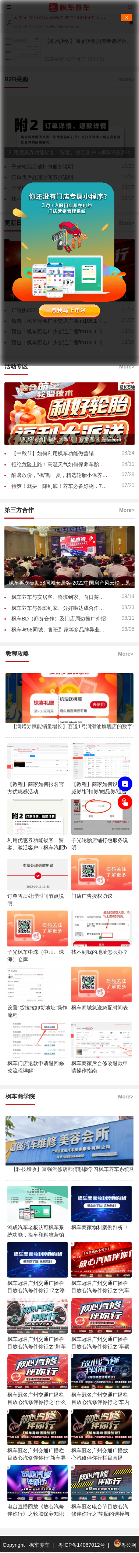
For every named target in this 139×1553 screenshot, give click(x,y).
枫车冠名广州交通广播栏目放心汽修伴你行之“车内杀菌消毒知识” (100, 1402)
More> (127, 367)
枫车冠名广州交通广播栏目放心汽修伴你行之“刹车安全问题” (36, 1346)
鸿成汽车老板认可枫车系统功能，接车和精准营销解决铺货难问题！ (35, 1234)
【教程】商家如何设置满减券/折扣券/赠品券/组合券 (99, 791)
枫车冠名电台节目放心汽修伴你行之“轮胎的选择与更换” (100, 1514)
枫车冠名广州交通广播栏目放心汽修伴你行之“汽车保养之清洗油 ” (100, 1290)
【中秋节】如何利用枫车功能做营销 (52, 453)
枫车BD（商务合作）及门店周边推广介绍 (58, 619)
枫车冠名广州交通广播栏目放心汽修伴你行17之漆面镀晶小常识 (36, 1290)
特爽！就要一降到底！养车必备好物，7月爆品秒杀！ (72, 486)
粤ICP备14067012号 (81, 1545)
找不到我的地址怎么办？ (99, 952)
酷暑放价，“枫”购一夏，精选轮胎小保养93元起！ (67, 475)
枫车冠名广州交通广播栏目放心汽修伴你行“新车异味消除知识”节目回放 (36, 1458)
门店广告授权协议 (92, 896)
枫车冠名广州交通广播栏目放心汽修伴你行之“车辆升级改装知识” (100, 1346)
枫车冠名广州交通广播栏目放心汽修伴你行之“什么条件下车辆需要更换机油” (36, 1402)
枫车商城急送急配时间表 (99, 1008)
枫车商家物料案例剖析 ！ (100, 1227)
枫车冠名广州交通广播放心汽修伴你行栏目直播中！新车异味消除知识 (99, 1458)
